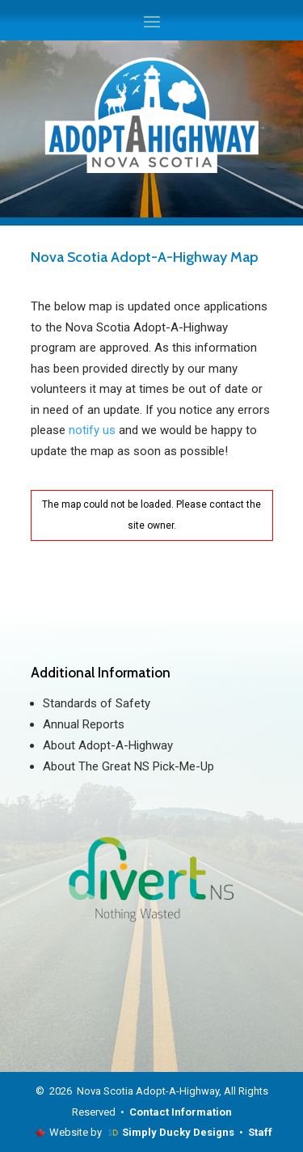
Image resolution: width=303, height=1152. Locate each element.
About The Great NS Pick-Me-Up (128, 766)
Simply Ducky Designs (178, 1132)
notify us (92, 430)
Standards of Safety (96, 703)
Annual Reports (83, 724)
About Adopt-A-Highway (108, 745)
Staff (260, 1132)
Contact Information (180, 1112)
